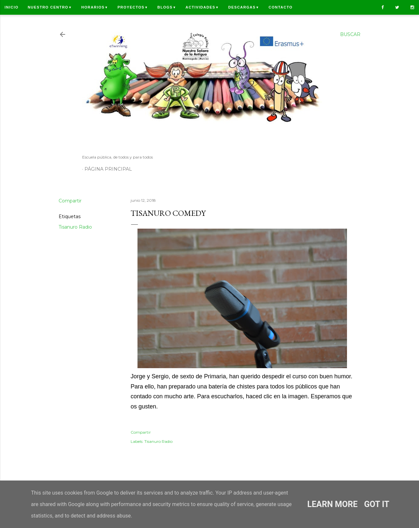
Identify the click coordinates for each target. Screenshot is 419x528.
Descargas (243, 7)
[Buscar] (350, 34)
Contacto (280, 7)
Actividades (202, 7)
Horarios (94, 7)
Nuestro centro (50, 7)
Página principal (108, 169)
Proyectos (133, 7)
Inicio (12, 7)
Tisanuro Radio (75, 227)
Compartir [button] (70, 201)
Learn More (332, 504)
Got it (376, 504)
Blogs (166, 7)
